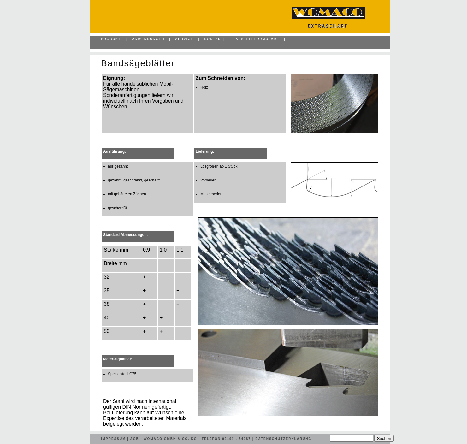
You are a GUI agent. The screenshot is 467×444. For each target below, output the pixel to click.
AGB (134, 439)
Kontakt (213, 39)
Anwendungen (148, 39)
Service (184, 39)
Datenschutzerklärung (283, 439)
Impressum (113, 439)
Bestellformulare (258, 39)
